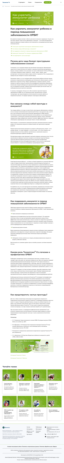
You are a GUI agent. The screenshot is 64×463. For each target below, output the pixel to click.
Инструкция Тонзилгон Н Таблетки (19, 358)
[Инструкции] (29, 429)
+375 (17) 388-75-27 (52, 434)
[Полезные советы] (39, 432)
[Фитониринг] (39, 429)
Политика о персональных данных (30, 446)
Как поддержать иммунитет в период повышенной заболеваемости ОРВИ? (30, 51)
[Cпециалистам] (38, 2)
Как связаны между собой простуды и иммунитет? (24, 49)
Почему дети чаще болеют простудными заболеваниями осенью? (27, 46)
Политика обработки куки (46, 446)
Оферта (55, 446)
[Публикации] (39, 427)
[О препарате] (22, 2)
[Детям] (30, 432)
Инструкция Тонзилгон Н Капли (18, 355)
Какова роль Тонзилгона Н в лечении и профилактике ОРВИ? (27, 53)
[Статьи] (29, 2)
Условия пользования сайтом (14, 446)
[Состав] (28, 427)
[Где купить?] (48, 2)
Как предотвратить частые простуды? (21, 55)
